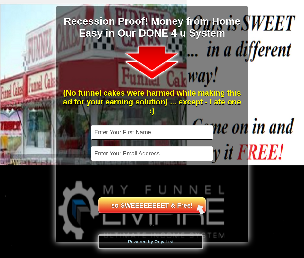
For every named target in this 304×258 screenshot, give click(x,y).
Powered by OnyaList (150, 241)
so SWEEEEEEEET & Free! (158, 208)
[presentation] (152, 179)
